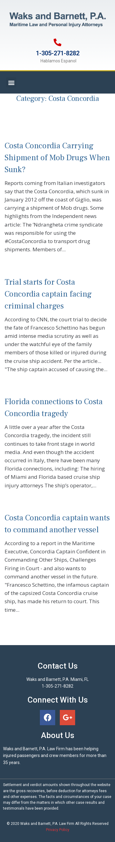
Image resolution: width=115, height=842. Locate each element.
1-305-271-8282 (57, 53)
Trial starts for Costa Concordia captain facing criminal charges (48, 294)
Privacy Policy (57, 830)
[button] (11, 82)
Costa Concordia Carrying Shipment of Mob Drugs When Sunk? (57, 158)
